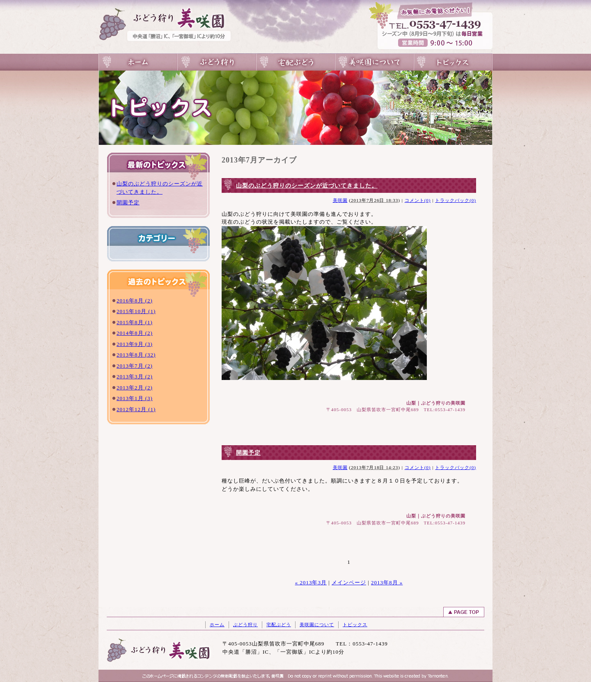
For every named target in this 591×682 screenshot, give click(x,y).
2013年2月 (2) (135, 387)
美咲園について (374, 62)
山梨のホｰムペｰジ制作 (369, 676)
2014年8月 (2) (135, 333)
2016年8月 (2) (135, 301)
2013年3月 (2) (135, 376)
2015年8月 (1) (135, 322)
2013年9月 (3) (135, 344)
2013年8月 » (387, 582)
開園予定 (128, 202)
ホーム (217, 624)
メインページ (349, 582)
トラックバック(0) (455, 200)
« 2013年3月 (311, 582)
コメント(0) (418, 200)
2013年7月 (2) (135, 366)
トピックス (453, 62)
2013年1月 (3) (135, 398)
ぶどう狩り (216, 62)
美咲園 (340, 200)
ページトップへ (463, 612)
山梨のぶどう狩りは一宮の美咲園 (137, 62)
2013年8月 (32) (136, 355)
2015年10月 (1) (136, 311)
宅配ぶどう (295, 62)
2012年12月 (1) (136, 409)
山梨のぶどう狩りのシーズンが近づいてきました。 (307, 186)
